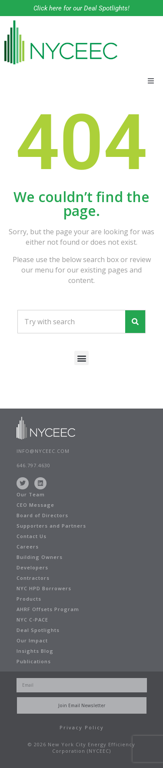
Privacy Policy (82, 727)
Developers (32, 567)
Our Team (31, 494)
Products (29, 598)
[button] (151, 81)
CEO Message (35, 505)
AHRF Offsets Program (48, 609)
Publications (34, 661)
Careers (28, 546)
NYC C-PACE (32, 619)
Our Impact (32, 640)
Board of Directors (42, 515)
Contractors (33, 578)
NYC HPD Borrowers (44, 588)
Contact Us (32, 536)
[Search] (135, 321)
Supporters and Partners (51, 525)
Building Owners (40, 557)
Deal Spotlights (38, 630)
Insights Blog (35, 651)
